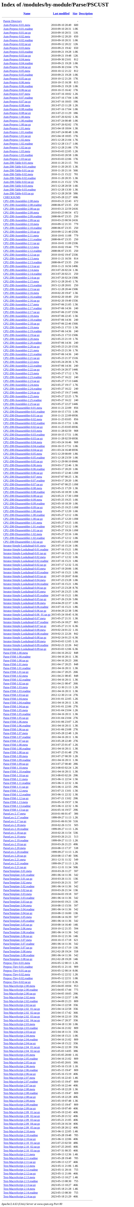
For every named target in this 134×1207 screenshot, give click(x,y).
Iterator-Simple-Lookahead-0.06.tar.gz (24, 610)
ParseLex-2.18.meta (14, 825)
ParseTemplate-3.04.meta (17, 905)
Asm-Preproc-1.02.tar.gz (17, 147)
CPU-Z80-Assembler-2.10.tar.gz (21, 231)
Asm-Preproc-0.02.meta (16, 36)
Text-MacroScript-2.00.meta (19, 985)
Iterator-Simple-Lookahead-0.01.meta (24, 545)
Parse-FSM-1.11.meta (15, 779)
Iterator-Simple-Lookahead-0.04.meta (24, 580)
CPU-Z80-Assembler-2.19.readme (22, 331)
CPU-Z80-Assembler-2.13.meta (21, 258)
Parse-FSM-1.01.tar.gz (15, 671)
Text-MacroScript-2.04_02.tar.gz (21, 1051)
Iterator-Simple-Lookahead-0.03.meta (24, 568)
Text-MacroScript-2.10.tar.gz (19, 1139)
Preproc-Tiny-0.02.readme (18, 978)
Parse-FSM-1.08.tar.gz (15, 752)
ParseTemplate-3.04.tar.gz (17, 913)
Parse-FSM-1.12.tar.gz (15, 798)
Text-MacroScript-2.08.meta (19, 1089)
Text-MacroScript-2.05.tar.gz (19, 1062)
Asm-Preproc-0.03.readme (18, 51)
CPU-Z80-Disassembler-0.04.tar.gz (23, 449)
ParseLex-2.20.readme (15, 851)
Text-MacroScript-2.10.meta (19, 1131)
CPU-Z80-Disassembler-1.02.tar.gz (23, 541)
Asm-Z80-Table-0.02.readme (19, 178)
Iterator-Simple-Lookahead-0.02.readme (25, 560)
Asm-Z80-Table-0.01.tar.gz (18, 170)
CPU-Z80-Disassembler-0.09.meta (22, 499)
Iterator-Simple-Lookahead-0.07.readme (25, 622)
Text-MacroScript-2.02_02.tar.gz (21, 1012)
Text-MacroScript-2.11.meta (19, 1154)
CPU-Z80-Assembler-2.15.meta (21, 281)
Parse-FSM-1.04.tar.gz (15, 706)
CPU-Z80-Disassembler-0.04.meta (22, 442)
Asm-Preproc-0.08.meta (16, 105)
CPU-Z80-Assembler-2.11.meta (21, 235)
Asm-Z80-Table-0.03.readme (19, 189)
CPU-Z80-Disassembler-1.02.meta (22, 534)
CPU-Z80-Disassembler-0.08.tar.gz (23, 495)
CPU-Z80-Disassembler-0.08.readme (24, 492)
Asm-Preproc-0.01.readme (18, 28)
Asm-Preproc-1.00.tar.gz (17, 124)
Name (26, 13)
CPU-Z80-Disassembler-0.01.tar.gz (23, 415)
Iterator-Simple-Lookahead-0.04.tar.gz (24, 587)
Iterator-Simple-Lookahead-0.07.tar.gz (24, 626)
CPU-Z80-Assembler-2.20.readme (22, 342)
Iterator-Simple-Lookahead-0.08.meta (24, 629)
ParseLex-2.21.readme (15, 863)
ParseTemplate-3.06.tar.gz (17, 936)
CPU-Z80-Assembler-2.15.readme (22, 285)
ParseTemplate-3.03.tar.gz (17, 901)
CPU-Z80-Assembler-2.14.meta (21, 270)
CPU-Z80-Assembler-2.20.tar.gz (21, 346)
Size (75, 13)
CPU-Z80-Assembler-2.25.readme (22, 400)
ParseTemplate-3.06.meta (17, 928)
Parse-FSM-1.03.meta (15, 687)
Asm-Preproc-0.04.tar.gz (17, 67)
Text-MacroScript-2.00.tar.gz (19, 993)
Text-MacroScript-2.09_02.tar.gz (21, 1116)
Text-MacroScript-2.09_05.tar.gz (21, 1127)
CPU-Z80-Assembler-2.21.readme (22, 354)
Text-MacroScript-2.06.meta (19, 1066)
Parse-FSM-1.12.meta (15, 790)
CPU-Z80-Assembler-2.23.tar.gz (21, 381)
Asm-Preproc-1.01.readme (18, 132)
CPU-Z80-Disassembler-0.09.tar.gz (23, 507)
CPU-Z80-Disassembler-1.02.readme (24, 538)
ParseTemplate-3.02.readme (18, 886)
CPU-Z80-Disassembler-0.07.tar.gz (23, 484)
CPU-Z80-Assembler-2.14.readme (22, 273)
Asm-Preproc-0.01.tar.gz (17, 32)
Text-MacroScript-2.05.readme (20, 1058)
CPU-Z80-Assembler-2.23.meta (21, 373)
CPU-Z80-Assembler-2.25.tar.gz (21, 404)
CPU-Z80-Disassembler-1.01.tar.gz (23, 530)
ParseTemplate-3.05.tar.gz (17, 924)
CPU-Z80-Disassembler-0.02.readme (24, 423)
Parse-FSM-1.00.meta (15, 652)
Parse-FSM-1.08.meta (15, 744)
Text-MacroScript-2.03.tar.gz (19, 1031)
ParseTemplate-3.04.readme (18, 909)
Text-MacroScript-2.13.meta (19, 1177)
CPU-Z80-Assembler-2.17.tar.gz (21, 312)
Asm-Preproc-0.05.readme (18, 74)
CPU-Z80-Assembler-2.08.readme (22, 204)
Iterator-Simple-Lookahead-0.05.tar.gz (24, 599)
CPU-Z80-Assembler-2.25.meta (21, 396)
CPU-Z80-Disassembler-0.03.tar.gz (23, 438)
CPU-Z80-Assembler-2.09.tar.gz (21, 220)
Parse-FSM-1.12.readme (17, 794)
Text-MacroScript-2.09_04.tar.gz (21, 1123)
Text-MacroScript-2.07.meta (19, 1077)
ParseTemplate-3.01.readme (18, 874)
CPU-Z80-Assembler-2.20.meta (21, 338)
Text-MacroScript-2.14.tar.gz (19, 1196)
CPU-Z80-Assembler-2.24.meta (21, 384)
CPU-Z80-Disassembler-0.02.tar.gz (23, 426)
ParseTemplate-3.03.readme (18, 897)
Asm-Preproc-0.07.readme (18, 97)
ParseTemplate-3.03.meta (17, 894)
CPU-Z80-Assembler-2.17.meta (21, 304)
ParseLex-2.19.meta (14, 836)
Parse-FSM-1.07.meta (15, 733)
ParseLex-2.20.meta (14, 848)
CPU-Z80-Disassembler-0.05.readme (24, 457)
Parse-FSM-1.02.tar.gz (15, 683)
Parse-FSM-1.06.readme (17, 725)
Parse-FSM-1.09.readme (17, 760)
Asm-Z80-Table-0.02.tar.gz (18, 181)
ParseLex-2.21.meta (14, 859)
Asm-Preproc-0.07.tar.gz (17, 101)
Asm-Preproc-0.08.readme (18, 109)
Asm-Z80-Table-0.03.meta (18, 185)
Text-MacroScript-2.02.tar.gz (19, 1005)
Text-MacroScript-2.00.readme (20, 989)
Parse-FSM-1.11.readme (17, 783)
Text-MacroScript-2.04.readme (20, 1039)
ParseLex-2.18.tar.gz (14, 832)
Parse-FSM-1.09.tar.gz (15, 763)
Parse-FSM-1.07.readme (17, 737)
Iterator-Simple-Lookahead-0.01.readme (25, 549)
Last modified (61, 13)
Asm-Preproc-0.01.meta (16, 24)
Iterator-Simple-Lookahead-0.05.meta (24, 591)
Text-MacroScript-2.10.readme (20, 1135)
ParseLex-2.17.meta (14, 813)
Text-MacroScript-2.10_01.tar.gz (21, 1142)
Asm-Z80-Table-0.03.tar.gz (18, 193)
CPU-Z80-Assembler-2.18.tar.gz (21, 323)
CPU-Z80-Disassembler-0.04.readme (24, 446)
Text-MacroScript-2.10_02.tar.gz (21, 1146)
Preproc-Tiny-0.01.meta (16, 962)
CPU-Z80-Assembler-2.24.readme (22, 388)
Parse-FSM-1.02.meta (15, 675)
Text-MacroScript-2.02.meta (19, 997)
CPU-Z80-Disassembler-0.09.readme (24, 503)
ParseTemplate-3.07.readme (18, 943)
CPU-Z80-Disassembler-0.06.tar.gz (23, 472)
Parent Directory (12, 21)
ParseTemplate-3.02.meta (17, 882)
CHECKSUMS (11, 197)
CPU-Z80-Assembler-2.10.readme (22, 227)
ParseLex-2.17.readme (15, 817)
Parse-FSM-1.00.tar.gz (15, 660)
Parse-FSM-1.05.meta (15, 710)
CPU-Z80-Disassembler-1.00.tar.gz (23, 518)
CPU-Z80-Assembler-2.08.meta (21, 201)
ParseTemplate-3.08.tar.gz (17, 959)
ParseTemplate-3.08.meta (17, 951)
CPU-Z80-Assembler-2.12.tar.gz (21, 254)
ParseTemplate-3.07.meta (17, 939)
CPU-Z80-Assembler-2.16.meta (21, 292)
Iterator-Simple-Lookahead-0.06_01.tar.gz (26, 614)
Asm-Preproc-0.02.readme (18, 40)
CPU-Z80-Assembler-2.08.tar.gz (21, 208)
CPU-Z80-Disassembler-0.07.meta (22, 476)
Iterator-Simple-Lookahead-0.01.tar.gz (24, 553)
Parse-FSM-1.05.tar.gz (15, 717)
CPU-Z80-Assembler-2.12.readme (22, 250)
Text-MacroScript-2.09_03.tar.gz (21, 1119)
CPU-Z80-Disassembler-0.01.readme (24, 411)
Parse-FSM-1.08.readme (17, 748)
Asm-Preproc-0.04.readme (18, 63)
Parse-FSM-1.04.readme (17, 702)
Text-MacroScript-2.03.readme (20, 1028)
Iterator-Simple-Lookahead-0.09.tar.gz (24, 649)
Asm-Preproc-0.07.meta (16, 93)
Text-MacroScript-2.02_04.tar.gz (21, 1020)
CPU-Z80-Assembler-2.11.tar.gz (21, 243)
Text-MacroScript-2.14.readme (20, 1192)
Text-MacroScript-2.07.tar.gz (19, 1085)
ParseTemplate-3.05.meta (17, 917)
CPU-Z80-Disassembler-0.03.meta (22, 430)
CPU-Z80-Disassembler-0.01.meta (22, 407)
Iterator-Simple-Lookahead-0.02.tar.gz (24, 564)
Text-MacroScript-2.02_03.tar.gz (21, 1016)
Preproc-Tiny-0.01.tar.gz (17, 970)
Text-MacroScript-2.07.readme (20, 1081)
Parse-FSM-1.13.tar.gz (15, 809)
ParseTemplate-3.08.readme (18, 955)
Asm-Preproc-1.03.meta (16, 151)
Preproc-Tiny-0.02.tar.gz (17, 982)
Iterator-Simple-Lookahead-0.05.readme (25, 595)
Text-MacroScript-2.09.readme (20, 1104)
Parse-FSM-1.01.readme (17, 668)
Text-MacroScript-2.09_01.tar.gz (21, 1112)
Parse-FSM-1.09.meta (15, 756)
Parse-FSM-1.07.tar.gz (15, 740)
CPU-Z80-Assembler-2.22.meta (21, 361)
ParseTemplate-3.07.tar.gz (17, 947)
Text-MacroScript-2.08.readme (20, 1093)
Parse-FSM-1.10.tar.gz (15, 775)
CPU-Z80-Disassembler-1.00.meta (22, 511)
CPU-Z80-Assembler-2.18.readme (22, 319)
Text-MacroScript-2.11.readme (20, 1158)
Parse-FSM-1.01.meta (15, 664)
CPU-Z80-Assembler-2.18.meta (21, 315)
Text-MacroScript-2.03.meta (19, 1024)
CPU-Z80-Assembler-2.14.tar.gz (21, 277)
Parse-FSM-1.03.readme (17, 691)
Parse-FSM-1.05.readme (17, 714)
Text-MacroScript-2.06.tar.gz (19, 1073)
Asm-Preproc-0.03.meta (16, 47)
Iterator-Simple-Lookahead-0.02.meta (24, 557)
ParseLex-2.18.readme (15, 828)
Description (86, 13)
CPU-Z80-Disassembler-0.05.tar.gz (23, 461)
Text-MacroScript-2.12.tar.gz (19, 1173)
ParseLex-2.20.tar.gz (14, 855)
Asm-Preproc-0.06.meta (16, 82)
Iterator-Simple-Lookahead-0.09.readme (25, 645)
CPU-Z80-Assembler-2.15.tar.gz (21, 289)
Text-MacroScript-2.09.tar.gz (19, 1108)
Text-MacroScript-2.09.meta (19, 1100)
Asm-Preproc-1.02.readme (18, 143)
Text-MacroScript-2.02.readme (20, 1001)
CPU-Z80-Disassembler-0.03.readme (24, 434)
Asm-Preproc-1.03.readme (18, 155)
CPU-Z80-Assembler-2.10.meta (21, 224)
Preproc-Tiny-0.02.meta (16, 974)
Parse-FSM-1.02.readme (17, 679)
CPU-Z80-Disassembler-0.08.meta (22, 488)
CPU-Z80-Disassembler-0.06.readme (24, 469)
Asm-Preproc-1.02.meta (16, 139)
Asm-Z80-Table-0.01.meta (18, 162)
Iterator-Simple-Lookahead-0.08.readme (25, 633)
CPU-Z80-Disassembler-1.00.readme (24, 515)
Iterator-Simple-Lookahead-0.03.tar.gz (24, 576)
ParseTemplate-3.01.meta (17, 871)
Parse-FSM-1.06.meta (15, 721)
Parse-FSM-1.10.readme (17, 771)
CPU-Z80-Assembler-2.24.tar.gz (21, 392)
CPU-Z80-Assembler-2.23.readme (22, 377)
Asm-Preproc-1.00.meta (16, 116)
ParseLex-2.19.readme (15, 840)
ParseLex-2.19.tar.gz (14, 844)
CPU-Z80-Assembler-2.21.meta (21, 350)
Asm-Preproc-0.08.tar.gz (17, 113)
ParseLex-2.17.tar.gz (14, 821)
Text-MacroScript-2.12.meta (19, 1165)
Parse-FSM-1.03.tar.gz (15, 694)
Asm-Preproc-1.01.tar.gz (17, 136)
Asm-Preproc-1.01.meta (16, 128)
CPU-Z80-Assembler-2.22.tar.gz (21, 369)
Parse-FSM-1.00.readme (17, 656)
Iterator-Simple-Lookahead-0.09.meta (24, 641)
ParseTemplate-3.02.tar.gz (17, 890)
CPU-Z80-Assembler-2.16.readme (22, 296)
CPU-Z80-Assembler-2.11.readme (22, 239)
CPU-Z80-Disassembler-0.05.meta (22, 453)
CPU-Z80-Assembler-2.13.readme (22, 262)
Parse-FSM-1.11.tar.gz (15, 786)
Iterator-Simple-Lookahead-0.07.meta (24, 618)
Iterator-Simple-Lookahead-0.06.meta (24, 603)
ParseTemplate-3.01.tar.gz (17, 878)
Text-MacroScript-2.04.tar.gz (19, 1043)
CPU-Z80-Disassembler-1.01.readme (24, 526)
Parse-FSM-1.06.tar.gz (15, 729)
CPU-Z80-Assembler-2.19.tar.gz (21, 335)
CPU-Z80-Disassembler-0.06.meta (22, 465)
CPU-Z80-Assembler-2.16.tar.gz (21, 300)
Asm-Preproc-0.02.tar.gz (17, 44)
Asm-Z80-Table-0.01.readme (19, 166)
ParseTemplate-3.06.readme (18, 932)
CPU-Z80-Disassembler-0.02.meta (22, 419)
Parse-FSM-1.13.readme (17, 805)
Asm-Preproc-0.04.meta (16, 59)
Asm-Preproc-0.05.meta (16, 70)
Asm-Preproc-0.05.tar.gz (17, 78)
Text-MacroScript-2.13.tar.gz (19, 1185)
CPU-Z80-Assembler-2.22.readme (22, 365)
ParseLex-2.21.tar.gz (14, 867)
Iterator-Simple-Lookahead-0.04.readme (25, 583)
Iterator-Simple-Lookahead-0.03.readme (25, 572)
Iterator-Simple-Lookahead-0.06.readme (25, 606)
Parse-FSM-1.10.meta (15, 767)
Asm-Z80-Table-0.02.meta (18, 174)
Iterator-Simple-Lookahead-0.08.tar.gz (24, 637)
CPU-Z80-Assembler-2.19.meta (21, 327)
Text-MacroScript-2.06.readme (20, 1070)
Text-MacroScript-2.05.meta (19, 1054)
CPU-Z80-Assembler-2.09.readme (22, 216)
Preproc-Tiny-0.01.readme (18, 966)
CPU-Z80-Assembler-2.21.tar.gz (21, 358)
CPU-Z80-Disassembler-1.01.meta (22, 522)
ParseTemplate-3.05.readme (18, 920)
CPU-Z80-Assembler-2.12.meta (21, 247)
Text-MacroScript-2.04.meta (19, 1035)
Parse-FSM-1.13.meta (15, 802)
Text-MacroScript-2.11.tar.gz (19, 1162)
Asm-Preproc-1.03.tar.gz (17, 158)
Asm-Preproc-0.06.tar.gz (17, 90)
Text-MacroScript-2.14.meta (19, 1188)
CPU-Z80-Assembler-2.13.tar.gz (21, 266)
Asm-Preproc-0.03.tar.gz (17, 55)
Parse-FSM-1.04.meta (15, 698)
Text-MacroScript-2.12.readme (20, 1169)
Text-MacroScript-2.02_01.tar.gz (21, 1008)
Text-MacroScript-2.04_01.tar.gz (21, 1047)
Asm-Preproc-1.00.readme (18, 120)
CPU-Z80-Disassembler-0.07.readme (24, 480)
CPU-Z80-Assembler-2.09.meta (21, 212)
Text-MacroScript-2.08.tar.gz (19, 1096)
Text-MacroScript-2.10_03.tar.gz (21, 1150)
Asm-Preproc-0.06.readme (18, 86)
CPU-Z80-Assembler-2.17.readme (22, 308)
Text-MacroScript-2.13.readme (20, 1181)
